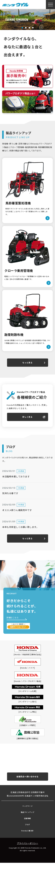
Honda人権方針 (27, 839)
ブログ (27, 833)
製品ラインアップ (27, 821)
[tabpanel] (27, 19)
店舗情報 (28, 827)
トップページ (27, 815)
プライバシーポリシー (27, 852)
